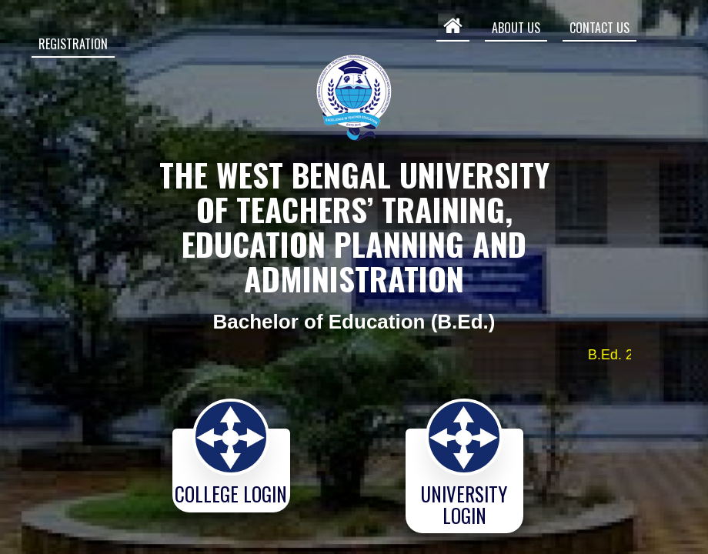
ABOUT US (516, 27)
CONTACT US (599, 27)
